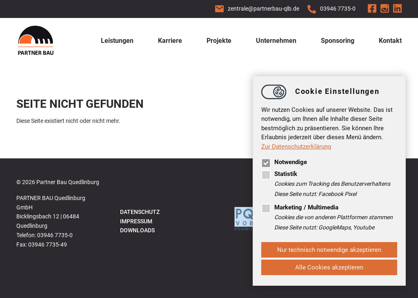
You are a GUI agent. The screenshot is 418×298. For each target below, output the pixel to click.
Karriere (170, 40)
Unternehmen (276, 40)
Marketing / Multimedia (299, 207)
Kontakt (390, 40)
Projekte (219, 40)
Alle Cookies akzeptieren (329, 267)
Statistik (279, 174)
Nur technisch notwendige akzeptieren (329, 250)
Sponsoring (337, 40)
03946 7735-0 (338, 8)
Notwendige (284, 162)
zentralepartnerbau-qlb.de (263, 8)
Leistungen (117, 40)
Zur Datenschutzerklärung (296, 146)
